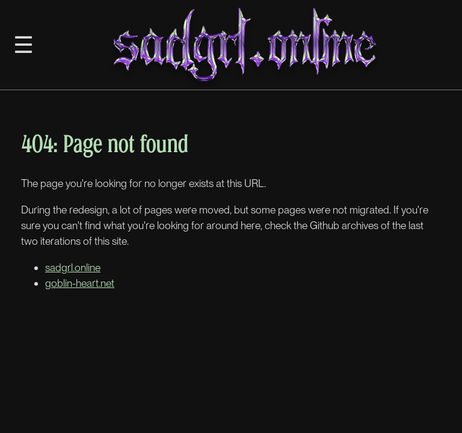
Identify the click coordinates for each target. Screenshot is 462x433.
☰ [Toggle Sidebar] (23, 44)
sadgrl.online (72, 267)
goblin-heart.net (79, 283)
